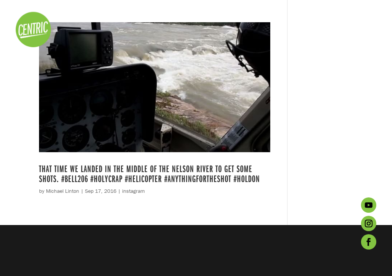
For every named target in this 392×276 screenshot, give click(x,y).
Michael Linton (62, 190)
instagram (133, 190)
